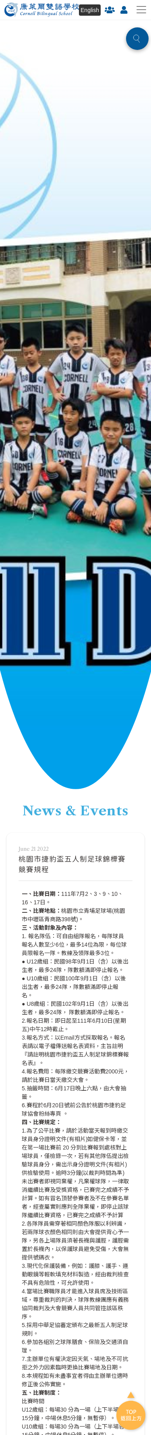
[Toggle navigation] (141, 9)
